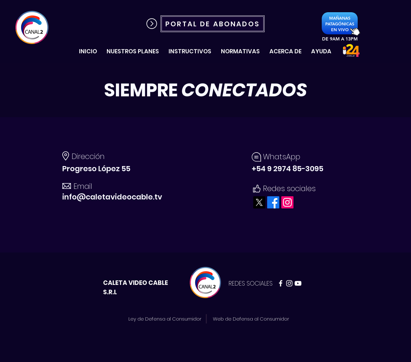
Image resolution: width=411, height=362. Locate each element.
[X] (259, 202)
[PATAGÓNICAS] (340, 23)
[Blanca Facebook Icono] (280, 283)
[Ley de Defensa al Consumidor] (164, 318)
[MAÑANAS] (340, 18)
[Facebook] (273, 202)
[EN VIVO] (340, 29)
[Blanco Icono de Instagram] (289, 283)
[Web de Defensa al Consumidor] (251, 318)
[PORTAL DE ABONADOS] (213, 23)
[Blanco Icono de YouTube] (298, 283)
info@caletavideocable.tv (112, 197)
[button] (190, 51)
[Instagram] (287, 202)
